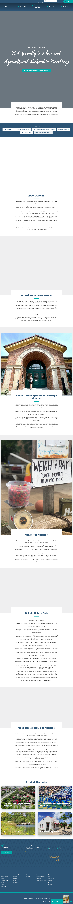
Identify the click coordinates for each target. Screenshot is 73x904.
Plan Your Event (66, 6)
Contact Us (40, 2)
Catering (14, 880)
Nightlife (2, 878)
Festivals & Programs (4, 876)
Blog (49, 874)
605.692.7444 (39, 847)
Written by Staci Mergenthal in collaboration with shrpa (35, 70)
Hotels (26, 872)
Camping (26, 874)
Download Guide (56, 901)
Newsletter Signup (6, 852)
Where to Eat (22, 6)
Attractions (2, 872)
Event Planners (39, 872)
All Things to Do (3, 886)
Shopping (2, 884)
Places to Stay (51, 6)
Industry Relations (51, 880)
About (49, 882)
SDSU (49, 876)
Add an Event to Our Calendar (41, 880)
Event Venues (38, 874)
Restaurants (15, 878)
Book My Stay (44, 901)
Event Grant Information (40, 876)
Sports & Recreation (4, 880)
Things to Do (8, 6)
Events (2, 874)
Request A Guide (51, 878)
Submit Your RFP (39, 878)
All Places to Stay (27, 876)
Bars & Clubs (15, 872)
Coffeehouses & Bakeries (17, 874)
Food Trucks (15, 876)
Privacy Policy (47, 898)
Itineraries (2, 882)
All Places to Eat (15, 882)
